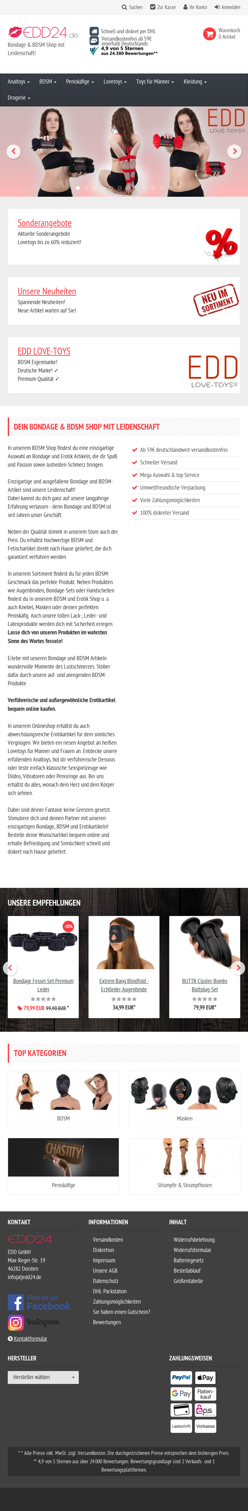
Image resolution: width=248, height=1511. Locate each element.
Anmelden (231, 7)
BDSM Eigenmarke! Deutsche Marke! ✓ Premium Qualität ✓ (124, 364)
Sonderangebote (45, 223)
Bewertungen (107, 1322)
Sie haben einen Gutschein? (121, 1312)
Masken (184, 1118)
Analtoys (19, 81)
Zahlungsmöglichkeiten (117, 1301)
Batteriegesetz (189, 1260)
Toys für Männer (155, 81)
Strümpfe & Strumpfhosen (185, 1185)
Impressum (104, 1260)
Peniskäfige (80, 81)
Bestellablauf (187, 1270)
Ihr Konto (198, 7)
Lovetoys (115, 81)
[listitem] (181, 1379)
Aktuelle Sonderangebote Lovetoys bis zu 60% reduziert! (124, 232)
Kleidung (195, 81)
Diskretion (103, 1250)
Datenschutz (106, 1281)
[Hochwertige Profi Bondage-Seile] (124, 151)
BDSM (48, 81)
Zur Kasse (166, 7)
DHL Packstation (110, 1291)
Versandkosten (108, 1240)
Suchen (135, 7)
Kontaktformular (27, 1339)
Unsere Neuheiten (47, 291)
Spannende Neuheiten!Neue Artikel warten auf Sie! (124, 300)
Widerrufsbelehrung (194, 1240)
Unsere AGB (105, 1270)
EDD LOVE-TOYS (44, 351)
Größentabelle (188, 1281)
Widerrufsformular (192, 1250)
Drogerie (19, 97)
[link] (211, 33)
